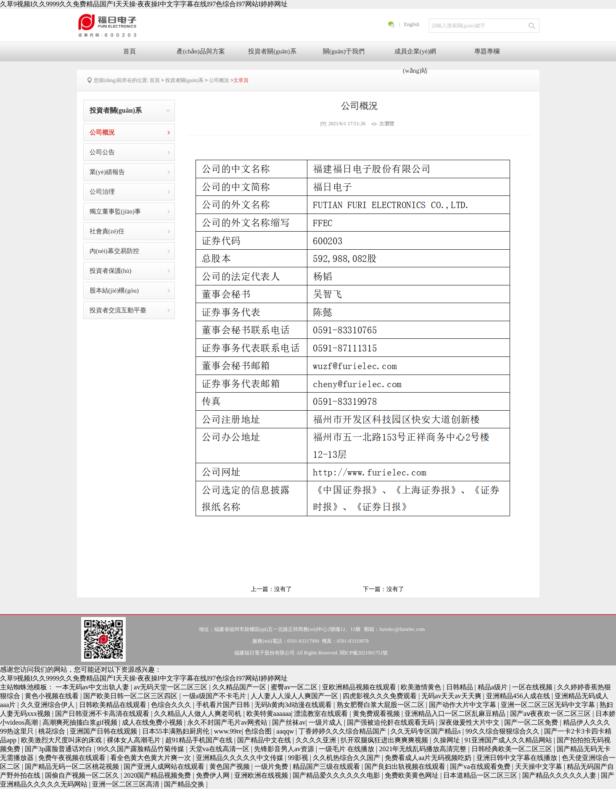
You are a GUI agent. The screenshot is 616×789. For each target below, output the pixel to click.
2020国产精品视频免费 (158, 775)
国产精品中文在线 (265, 740)
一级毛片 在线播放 (347, 748)
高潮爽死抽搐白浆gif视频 (80, 722)
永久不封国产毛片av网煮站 (228, 722)
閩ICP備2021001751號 (364, 653)
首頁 (129, 51)
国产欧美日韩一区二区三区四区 (131, 695)
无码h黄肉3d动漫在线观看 (293, 704)
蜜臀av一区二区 (295, 687)
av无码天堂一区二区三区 (171, 687)
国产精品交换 (185, 784)
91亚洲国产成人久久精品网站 (509, 740)
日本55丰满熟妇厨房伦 (176, 731)
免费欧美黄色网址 (412, 775)
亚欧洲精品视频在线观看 (360, 687)
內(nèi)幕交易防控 (114, 251)
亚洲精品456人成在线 (519, 695)
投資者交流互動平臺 (118, 310)
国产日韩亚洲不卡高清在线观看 (103, 713)
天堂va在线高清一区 (220, 748)
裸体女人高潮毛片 (134, 740)
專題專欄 (487, 51)
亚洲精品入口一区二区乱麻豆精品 (455, 713)
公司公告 (102, 152)
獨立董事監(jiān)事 (115, 211)
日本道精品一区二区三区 (481, 775)
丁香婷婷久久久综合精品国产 (343, 731)
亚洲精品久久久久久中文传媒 (240, 757)
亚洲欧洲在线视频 (262, 775)
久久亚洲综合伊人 (48, 704)
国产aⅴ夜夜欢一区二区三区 (551, 713)
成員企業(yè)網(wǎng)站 (415, 54)
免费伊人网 (213, 775)
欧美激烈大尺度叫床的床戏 (62, 740)
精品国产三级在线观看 (327, 766)
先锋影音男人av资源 (285, 748)
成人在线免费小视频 (153, 722)
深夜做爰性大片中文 (470, 722)
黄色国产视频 (230, 766)
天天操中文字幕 (539, 766)
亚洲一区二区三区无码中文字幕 (549, 704)
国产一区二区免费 (532, 722)
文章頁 (241, 80)
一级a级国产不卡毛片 (215, 695)
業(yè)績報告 (107, 172)
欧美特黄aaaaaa (268, 713)
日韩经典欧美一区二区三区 (512, 748)
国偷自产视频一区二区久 (83, 775)
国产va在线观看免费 (481, 766)
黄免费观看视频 (377, 713)
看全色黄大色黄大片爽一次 (151, 757)
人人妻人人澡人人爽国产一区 (295, 695)
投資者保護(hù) (111, 270)
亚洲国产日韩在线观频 (104, 731)
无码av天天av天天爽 (452, 695)
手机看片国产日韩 (223, 704)
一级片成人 (326, 722)
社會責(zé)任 (107, 231)
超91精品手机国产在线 (199, 740)
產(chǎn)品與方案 (201, 51)
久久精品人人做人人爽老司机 (198, 713)
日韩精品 (460, 687)
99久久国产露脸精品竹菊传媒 (141, 748)
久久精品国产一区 (240, 687)
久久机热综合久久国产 (347, 757)
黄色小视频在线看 (52, 695)
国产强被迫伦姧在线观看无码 (391, 722)
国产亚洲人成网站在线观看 (165, 766)
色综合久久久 (172, 704)
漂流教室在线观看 (321, 713)
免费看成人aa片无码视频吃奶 (429, 757)
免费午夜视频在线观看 (72, 757)
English (412, 24)
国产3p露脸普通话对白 (59, 748)
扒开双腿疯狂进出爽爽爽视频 (385, 740)
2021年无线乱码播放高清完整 (423, 748)
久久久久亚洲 (317, 740)
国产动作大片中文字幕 (463, 704)
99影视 (299, 757)
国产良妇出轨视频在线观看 (406, 766)
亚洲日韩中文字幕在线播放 (517, 757)
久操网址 (447, 740)
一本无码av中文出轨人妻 (93, 687)
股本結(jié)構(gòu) (114, 290)
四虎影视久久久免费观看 (380, 695)
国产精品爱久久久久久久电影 (337, 775)
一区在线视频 (533, 687)
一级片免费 (272, 766)
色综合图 (259, 731)
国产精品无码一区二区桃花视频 (73, 766)
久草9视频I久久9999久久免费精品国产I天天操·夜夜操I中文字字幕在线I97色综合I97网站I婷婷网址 (144, 4)
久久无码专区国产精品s (426, 731)
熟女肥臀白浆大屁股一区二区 (381, 704)
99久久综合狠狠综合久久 (503, 731)
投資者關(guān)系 (272, 51)
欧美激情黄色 (422, 687)
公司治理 (102, 191)
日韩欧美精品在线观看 (113, 704)
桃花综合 (52, 731)
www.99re (228, 731)
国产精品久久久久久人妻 (560, 775)
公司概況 (219, 80)
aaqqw (286, 731)
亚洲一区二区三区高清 (126, 784)
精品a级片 (493, 687)
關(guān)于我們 (344, 51)
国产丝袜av (288, 722)
